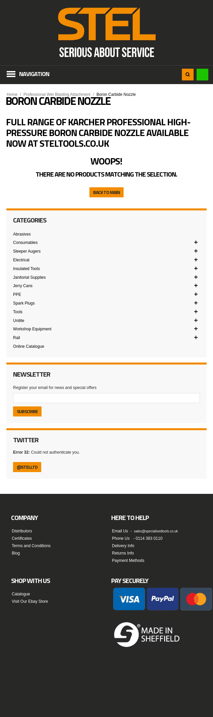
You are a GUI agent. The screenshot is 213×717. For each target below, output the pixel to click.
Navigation (34, 73)
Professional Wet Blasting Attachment (56, 94)
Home (12, 94)
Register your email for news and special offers (54, 387)
